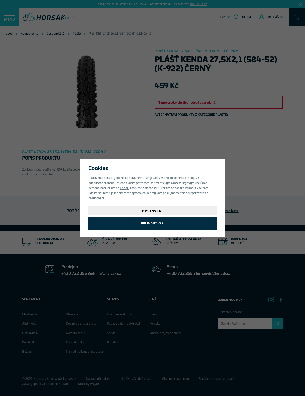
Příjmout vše (152, 223)
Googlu (124, 187)
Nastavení (152, 210)
